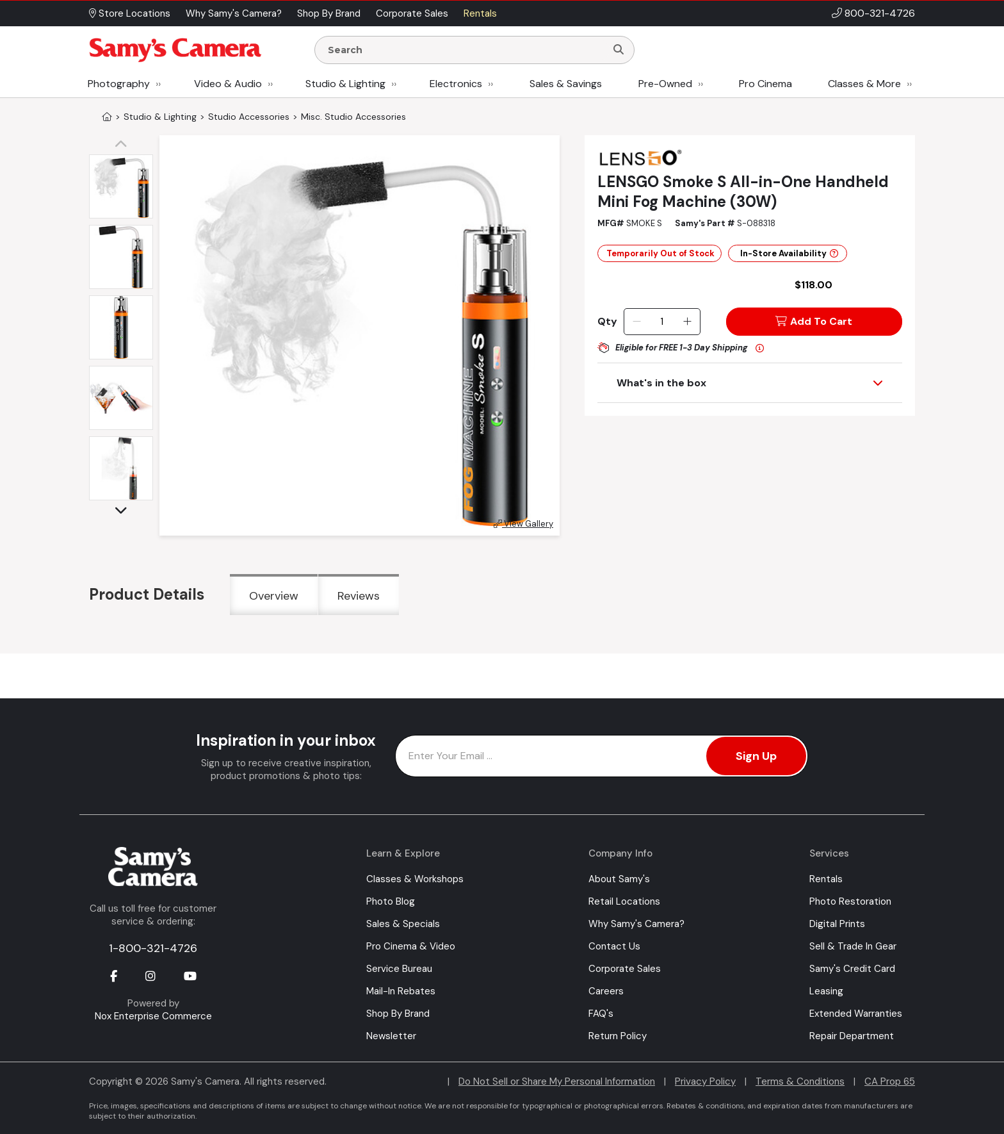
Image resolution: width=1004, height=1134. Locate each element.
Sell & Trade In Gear (852, 946)
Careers (606, 991)
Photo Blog (390, 901)
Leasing (826, 991)
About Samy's (619, 879)
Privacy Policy (705, 1081)
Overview (273, 596)
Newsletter (391, 1036)
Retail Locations (624, 901)
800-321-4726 (880, 13)
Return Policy (617, 1036)
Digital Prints (837, 923)
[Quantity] (661, 321)
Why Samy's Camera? (636, 923)
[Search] (619, 50)
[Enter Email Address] (601, 756)
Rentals (826, 879)
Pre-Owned (665, 83)
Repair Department (851, 1036)
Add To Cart (813, 321)
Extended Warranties (855, 1013)
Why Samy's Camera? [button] (234, 13)
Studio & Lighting (345, 83)
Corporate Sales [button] (412, 13)
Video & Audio (228, 83)
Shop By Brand (398, 1013)
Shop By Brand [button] (328, 13)
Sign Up (756, 756)
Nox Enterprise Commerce (153, 1016)
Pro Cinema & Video (410, 946)
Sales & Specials (403, 923)
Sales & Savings (566, 83)
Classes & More (864, 83)
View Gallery (523, 523)
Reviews (358, 596)
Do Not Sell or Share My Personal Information (556, 1081)
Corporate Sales (624, 968)
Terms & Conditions (800, 1081)
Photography (119, 83)
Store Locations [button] (129, 13)
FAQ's (600, 1013)
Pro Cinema (765, 83)
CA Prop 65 (889, 1081)
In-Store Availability (789, 253)
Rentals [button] (480, 13)
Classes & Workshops (415, 879)
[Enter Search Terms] (465, 50)
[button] (124, 144)
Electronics (456, 83)
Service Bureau (399, 968)
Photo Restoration (850, 901)
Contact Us (614, 946)
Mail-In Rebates (400, 991)
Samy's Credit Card (852, 968)
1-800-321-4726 (153, 948)
